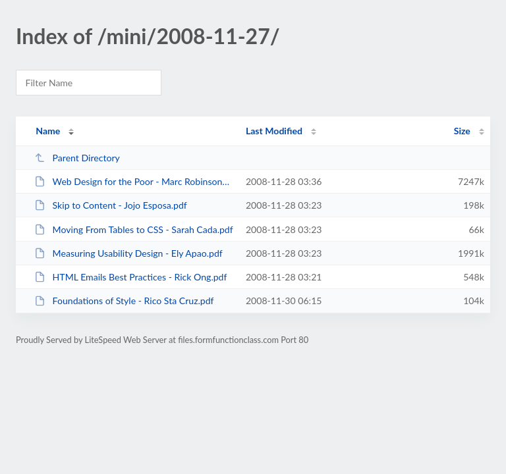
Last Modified (274, 130)
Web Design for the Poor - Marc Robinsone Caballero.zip (133, 181)
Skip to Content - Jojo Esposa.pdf (110, 205)
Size (462, 130)
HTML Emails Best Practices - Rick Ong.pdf (130, 276)
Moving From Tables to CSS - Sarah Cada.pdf (133, 229)
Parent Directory (77, 157)
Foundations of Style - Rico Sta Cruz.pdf (123, 300)
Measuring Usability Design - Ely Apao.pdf (128, 253)
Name (48, 130)
